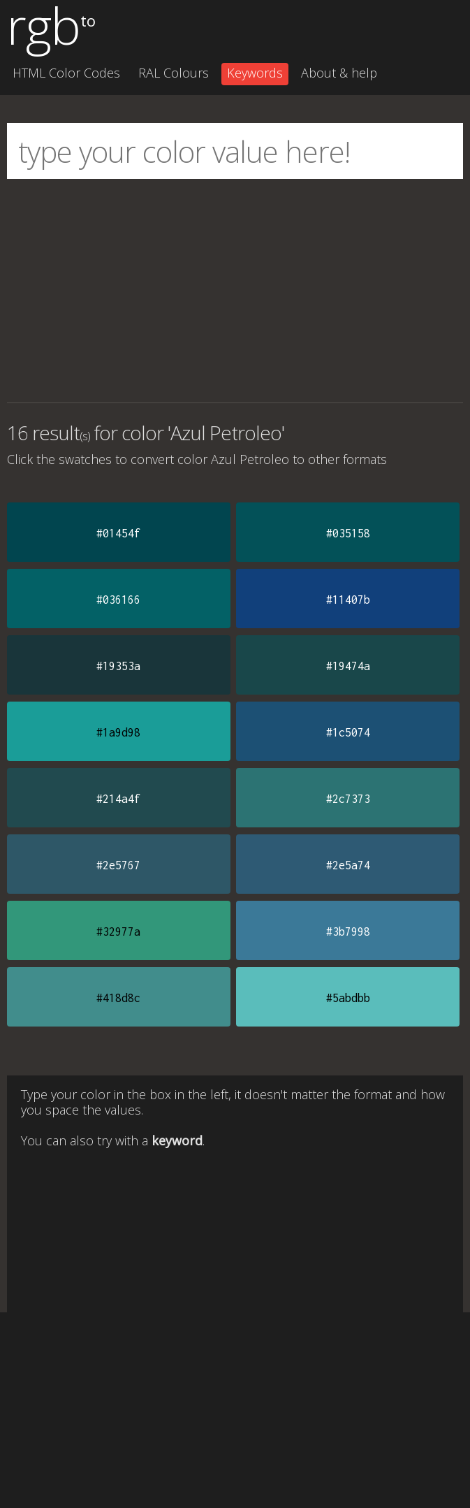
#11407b (348, 599)
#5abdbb (348, 998)
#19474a (348, 666)
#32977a (118, 931)
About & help (339, 72)
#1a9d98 (118, 732)
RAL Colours (173, 72)
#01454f (118, 533)
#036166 (118, 599)
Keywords (255, 72)
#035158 (348, 533)
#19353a (118, 666)
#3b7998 (348, 931)
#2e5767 (118, 865)
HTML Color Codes (66, 72)
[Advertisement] (235, 291)
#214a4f (118, 798)
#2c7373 (348, 798)
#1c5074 (348, 732)
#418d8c (118, 998)
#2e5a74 (348, 865)
